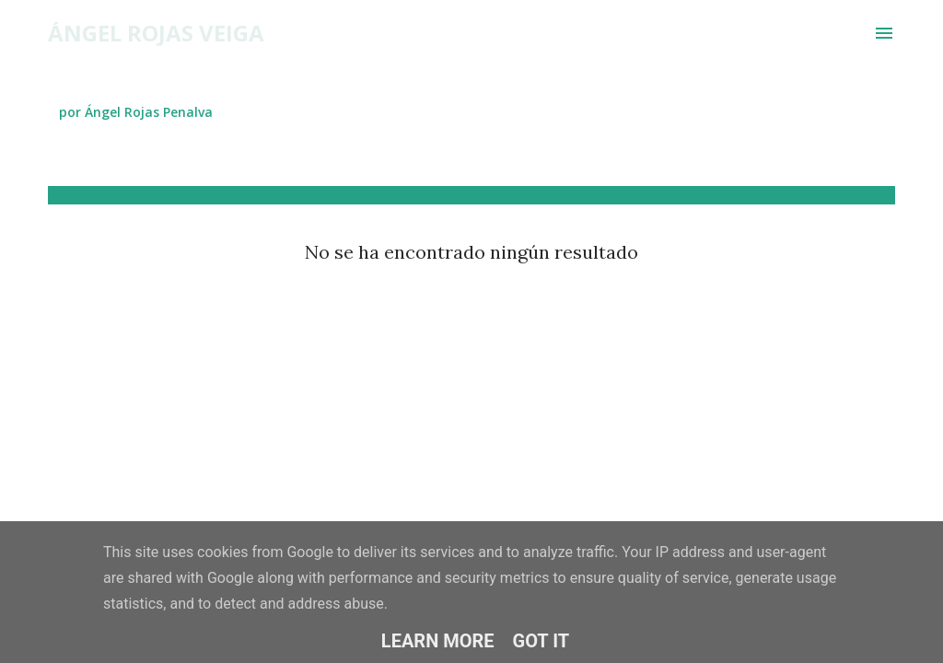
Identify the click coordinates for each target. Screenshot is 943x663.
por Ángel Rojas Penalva (136, 112)
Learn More (438, 641)
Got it (541, 641)
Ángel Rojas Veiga (156, 32)
